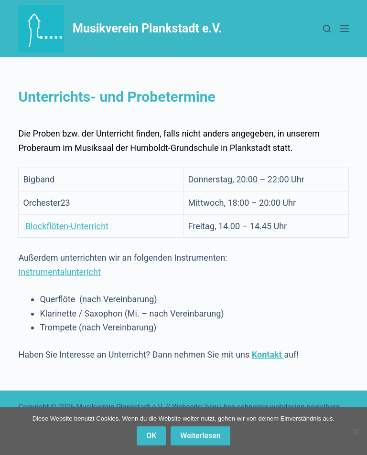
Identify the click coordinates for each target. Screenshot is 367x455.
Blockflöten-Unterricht (65, 226)
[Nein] (355, 431)
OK (151, 435)
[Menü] (344, 28)
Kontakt (268, 354)
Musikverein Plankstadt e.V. (147, 28)
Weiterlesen (200, 435)
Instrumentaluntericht (59, 272)
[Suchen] (327, 28)
